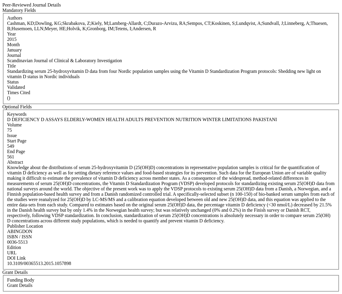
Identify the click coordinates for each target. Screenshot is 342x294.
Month (13, 44)
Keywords (17, 114)
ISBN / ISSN (19, 236)
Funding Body (20, 279)
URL (12, 252)
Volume (14, 124)
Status (13, 81)
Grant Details (20, 285)
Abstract (15, 162)
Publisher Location (25, 226)
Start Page (16, 140)
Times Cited (18, 92)
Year (11, 33)
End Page (16, 151)
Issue (12, 135)
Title (11, 65)
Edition (14, 247)
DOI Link (16, 258)
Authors (14, 17)
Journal (14, 55)
